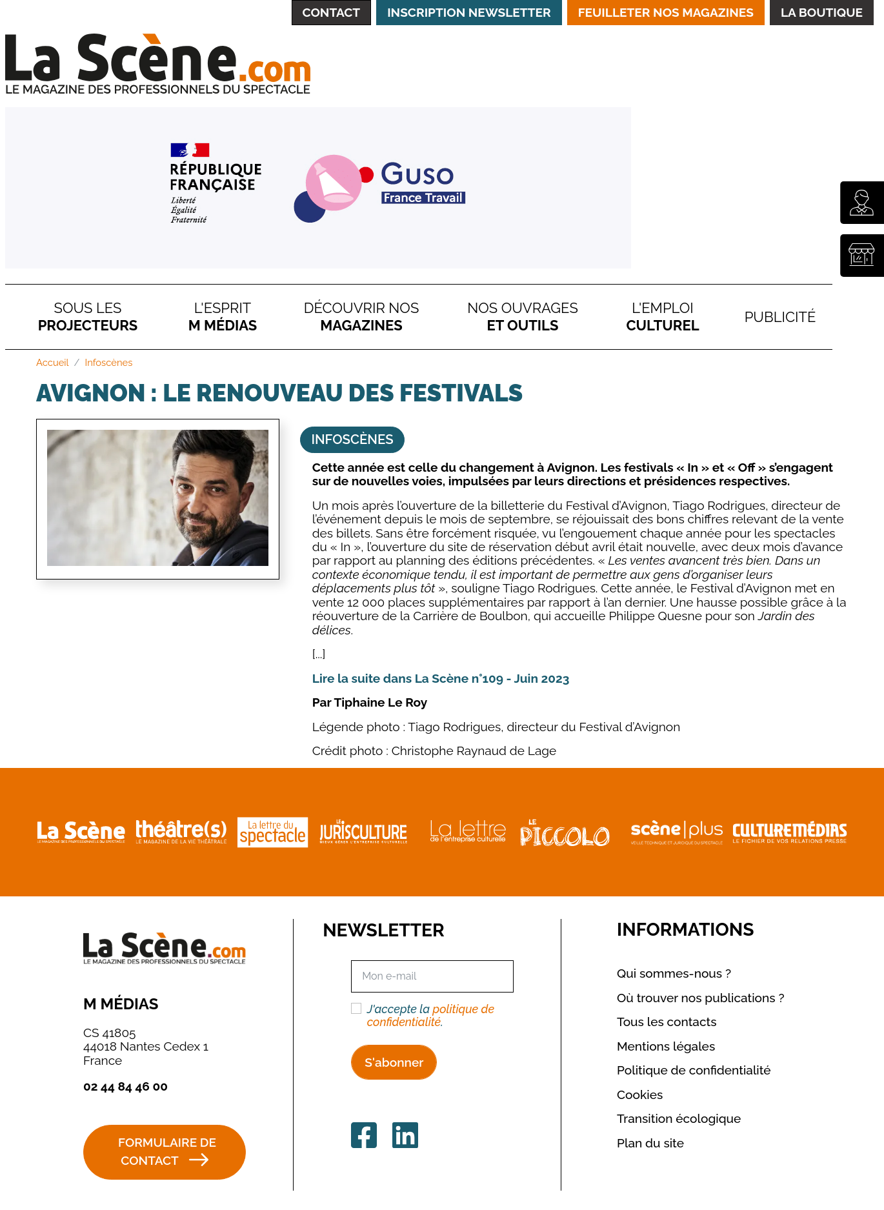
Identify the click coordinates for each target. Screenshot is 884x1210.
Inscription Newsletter (468, 12)
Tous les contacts (666, 1021)
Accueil (52, 362)
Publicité (780, 316)
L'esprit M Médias (222, 316)
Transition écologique (679, 1118)
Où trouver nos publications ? (700, 998)
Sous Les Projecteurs (88, 316)
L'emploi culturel (663, 316)
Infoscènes (109, 362)
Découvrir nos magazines (361, 316)
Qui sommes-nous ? (674, 973)
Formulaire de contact (167, 1151)
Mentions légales (666, 1046)
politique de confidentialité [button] (430, 1015)
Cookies (640, 1094)
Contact (332, 12)
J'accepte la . (430, 1016)
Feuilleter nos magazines (666, 12)
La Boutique (822, 12)
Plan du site (650, 1143)
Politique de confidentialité (694, 1070)
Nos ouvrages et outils (522, 316)
